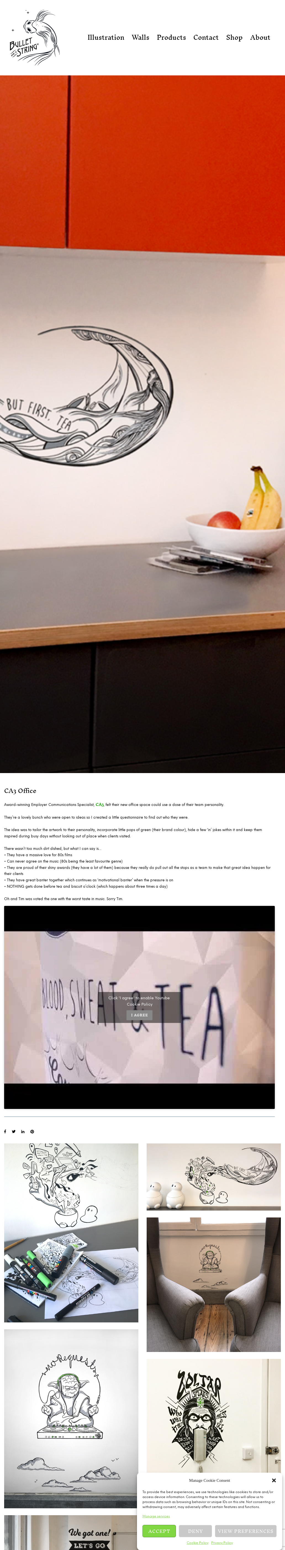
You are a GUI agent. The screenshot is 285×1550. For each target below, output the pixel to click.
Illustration (106, 37)
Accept (159, 1531)
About (260, 37)
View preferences (246, 1531)
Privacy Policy (222, 1543)
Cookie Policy (198, 1543)
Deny (195, 1531)
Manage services (156, 1516)
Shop (234, 37)
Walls (140, 37)
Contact (206, 37)
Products (171, 37)
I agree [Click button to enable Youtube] (139, 1015)
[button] (274, 1480)
